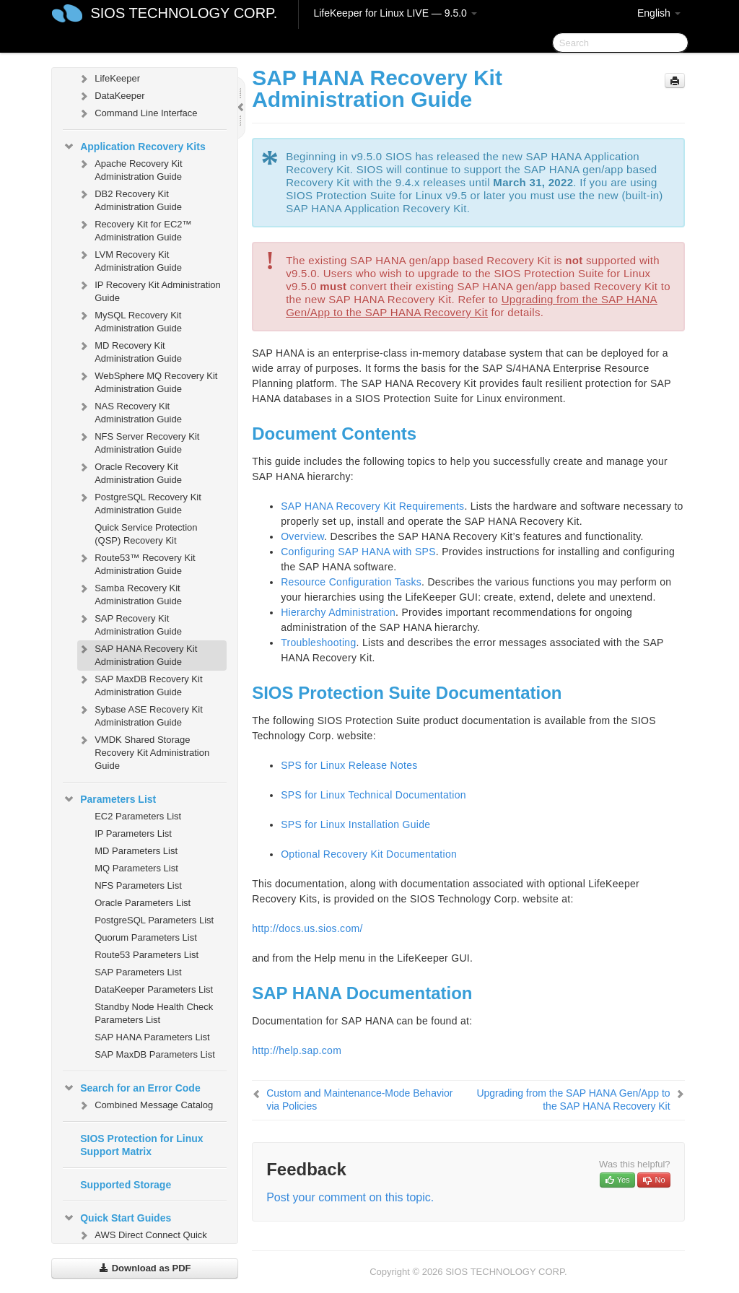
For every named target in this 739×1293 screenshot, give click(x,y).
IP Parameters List (133, 833)
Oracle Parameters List (143, 902)
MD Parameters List (136, 850)
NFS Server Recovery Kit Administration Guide (138, 441)
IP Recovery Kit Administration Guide (149, 290)
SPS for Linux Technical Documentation (373, 795)
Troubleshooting (318, 642)
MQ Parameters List (136, 868)
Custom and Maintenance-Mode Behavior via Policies (359, 1099)
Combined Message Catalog (145, 1105)
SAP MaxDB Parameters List (155, 1054)
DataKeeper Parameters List (154, 989)
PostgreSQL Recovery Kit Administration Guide (139, 502)
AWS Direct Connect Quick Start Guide (142, 1240)
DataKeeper (110, 96)
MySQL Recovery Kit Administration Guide (129, 320)
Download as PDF (145, 1268)
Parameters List (109, 799)
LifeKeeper (108, 78)
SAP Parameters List (138, 972)
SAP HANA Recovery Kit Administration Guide (137, 653)
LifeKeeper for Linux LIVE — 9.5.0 (394, 13)
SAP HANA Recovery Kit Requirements (372, 506)
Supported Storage (125, 1184)
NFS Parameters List (138, 885)
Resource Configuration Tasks (351, 582)
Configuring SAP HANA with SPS (358, 551)
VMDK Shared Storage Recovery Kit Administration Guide (143, 751)
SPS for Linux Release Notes (349, 765)
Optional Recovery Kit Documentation (369, 854)
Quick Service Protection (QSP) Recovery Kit (146, 534)
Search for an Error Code (132, 1088)
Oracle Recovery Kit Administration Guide (129, 471)
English (659, 13)
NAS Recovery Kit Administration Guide (129, 411)
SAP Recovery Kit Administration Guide (129, 623)
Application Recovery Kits (134, 146)
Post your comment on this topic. (350, 1197)
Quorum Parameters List (146, 937)
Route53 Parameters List (146, 954)
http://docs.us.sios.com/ (307, 928)
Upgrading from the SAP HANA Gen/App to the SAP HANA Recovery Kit (471, 305)
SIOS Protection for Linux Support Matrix (141, 1145)
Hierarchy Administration (338, 612)
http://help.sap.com (296, 1050)
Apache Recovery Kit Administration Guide (129, 168)
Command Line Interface (137, 113)
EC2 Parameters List (138, 816)
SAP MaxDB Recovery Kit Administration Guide (139, 684)
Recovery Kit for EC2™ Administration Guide (134, 229)
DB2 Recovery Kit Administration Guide (129, 199)
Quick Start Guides (117, 1218)
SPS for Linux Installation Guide (355, 824)
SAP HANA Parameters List (152, 1037)
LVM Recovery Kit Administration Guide (129, 259)
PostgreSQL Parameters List (154, 920)
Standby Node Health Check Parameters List (154, 1013)
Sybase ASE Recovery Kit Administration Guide (140, 714)
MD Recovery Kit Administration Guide (129, 350)
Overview (302, 536)
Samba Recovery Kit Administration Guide (129, 593)
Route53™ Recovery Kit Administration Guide (136, 562)
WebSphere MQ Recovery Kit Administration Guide (147, 380)
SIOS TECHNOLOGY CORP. (183, 13)
